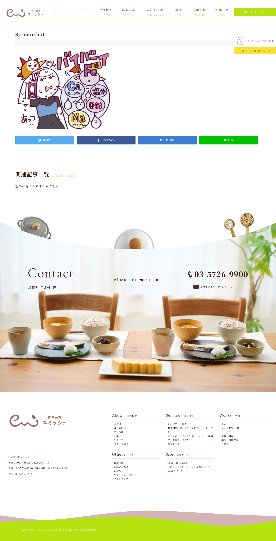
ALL (223, 423)
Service (180, 415)
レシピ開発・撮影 (177, 423)
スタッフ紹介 (121, 443)
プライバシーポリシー (126, 474)
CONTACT (256, 12)
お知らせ (222, 12)
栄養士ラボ (155, 12)
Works (230, 415)
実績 (178, 12)
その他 (225, 443)
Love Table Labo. (178, 462)
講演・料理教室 (229, 439)
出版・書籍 (227, 435)
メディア (226, 431)
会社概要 (106, 12)
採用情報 (199, 12)
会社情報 (119, 431)
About (125, 415)
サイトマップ (121, 478)
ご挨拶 (117, 423)
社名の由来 (120, 427)
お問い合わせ (121, 466)
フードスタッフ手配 (178, 439)
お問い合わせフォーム (219, 287)
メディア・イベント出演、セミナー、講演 (190, 435)
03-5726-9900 (218, 274)
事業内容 (128, 12)
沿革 (116, 435)
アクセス (119, 439)
